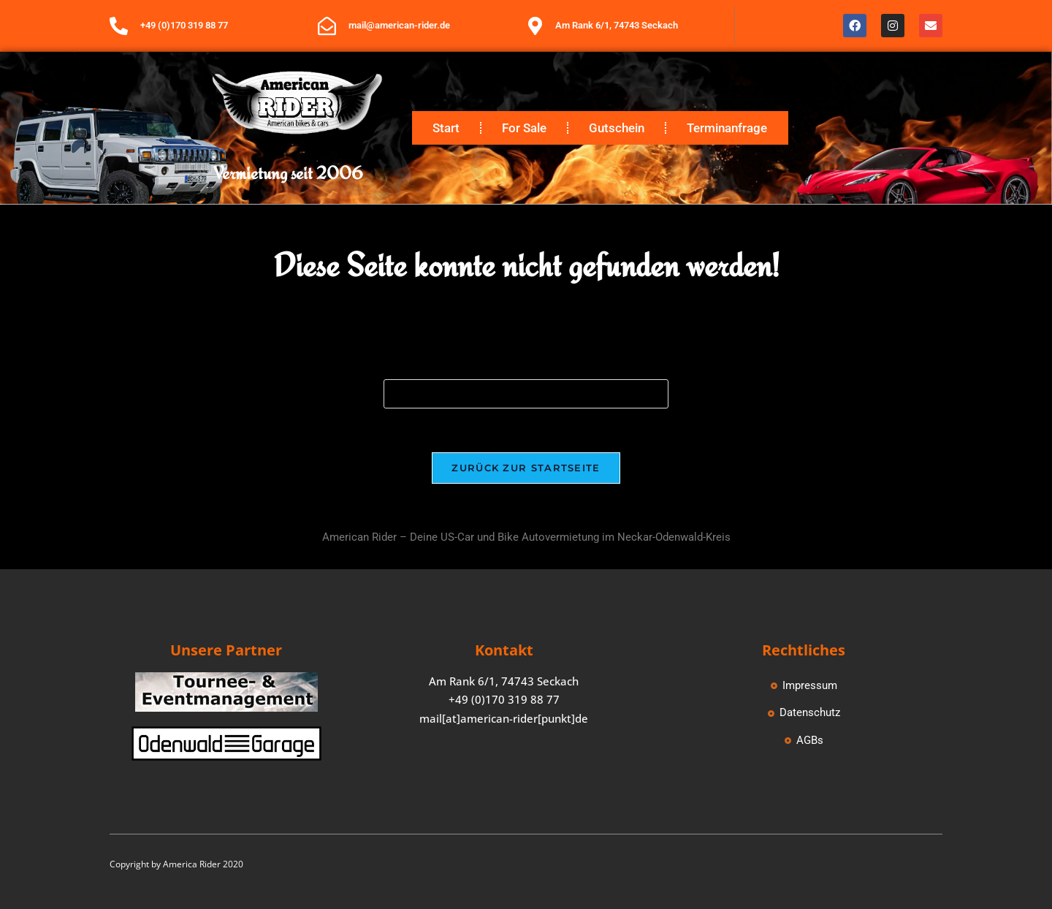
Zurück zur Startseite (525, 467)
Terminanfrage (727, 128)
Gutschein (616, 128)
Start (446, 128)
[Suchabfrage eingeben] (526, 393)
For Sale (524, 128)
